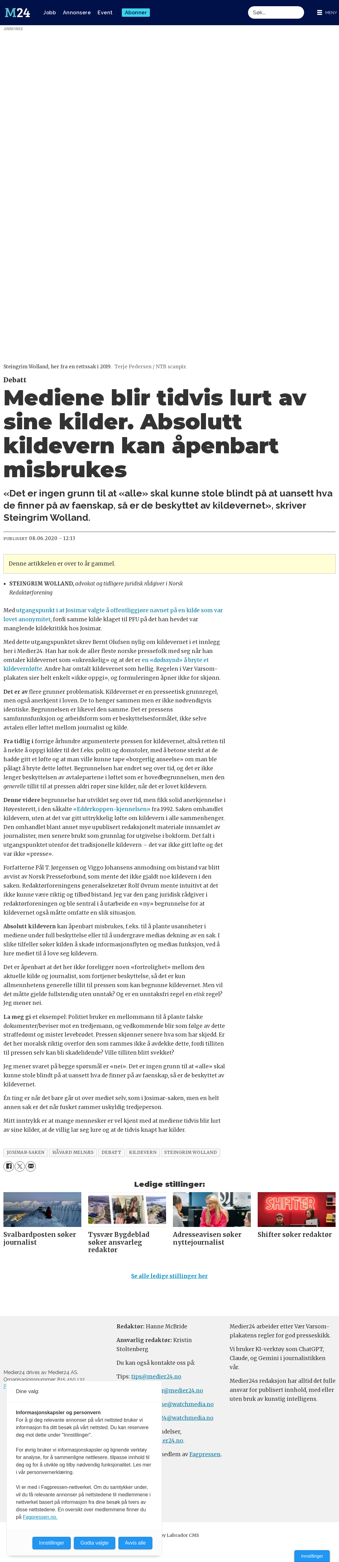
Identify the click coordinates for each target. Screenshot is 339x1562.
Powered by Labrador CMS (169, 1535)
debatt (111, 1152)
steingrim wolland (190, 1152)
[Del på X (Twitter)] (20, 1166)
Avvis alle (135, 1543)
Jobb (49, 13)
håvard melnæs (73, 1152)
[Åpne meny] (327, 12)
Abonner (136, 13)
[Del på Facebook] (8, 1166)
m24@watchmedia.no (183, 1418)
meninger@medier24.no (170, 1390)
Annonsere (77, 13)
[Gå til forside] (17, 12)
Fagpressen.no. (40, 1517)
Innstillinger (312, 1556)
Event (105, 13)
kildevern (142, 1152)
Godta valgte (94, 1543)
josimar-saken (26, 1152)
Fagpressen (205, 1454)
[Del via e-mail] (31, 1166)
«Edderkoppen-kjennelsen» (111, 809)
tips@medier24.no (156, 1376)
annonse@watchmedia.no (178, 1404)
